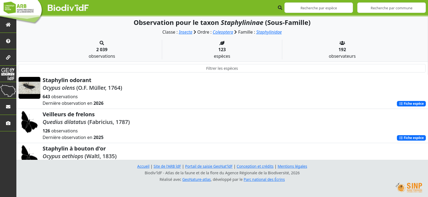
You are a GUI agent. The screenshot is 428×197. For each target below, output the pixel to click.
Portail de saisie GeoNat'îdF (208, 166)
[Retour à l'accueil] (8, 24)
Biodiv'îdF (68, 8)
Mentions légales (294, 166)
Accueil (141, 166)
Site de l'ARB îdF (165, 166)
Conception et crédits (256, 166)
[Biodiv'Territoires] (8, 90)
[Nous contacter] (8, 107)
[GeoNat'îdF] (8, 74)
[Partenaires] (8, 57)
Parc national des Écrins (264, 179)
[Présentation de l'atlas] (8, 41)
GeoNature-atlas (196, 179)
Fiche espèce (411, 103)
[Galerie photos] (8, 123)
